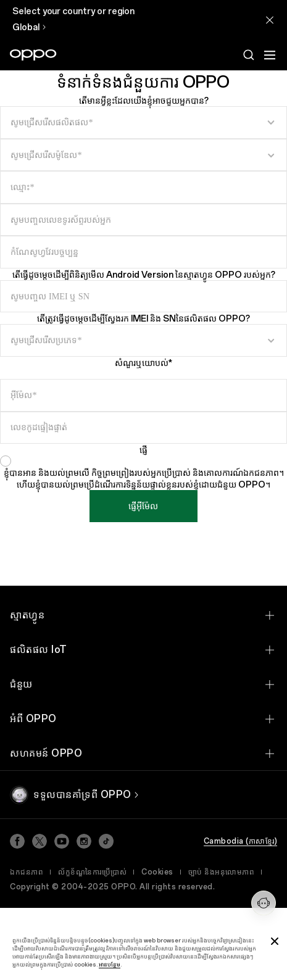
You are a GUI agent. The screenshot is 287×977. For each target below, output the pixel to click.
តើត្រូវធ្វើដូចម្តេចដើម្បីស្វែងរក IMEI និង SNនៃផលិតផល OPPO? (143, 319)
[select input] (143, 122)
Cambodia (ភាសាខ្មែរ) (241, 841)
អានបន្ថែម (109, 964)
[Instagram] (84, 841)
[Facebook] (17, 841)
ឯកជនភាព (26, 872)
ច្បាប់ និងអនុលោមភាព (221, 872)
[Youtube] (61, 841)
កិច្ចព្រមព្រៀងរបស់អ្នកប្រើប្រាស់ (141, 473)
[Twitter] (39, 841)
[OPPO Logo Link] (33, 54)
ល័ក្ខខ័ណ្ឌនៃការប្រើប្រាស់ (92, 872)
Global (26, 27)
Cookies (157, 872)
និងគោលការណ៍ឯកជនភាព (236, 473)
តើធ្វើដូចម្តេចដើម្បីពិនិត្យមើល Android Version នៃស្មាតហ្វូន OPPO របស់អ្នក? (143, 275)
